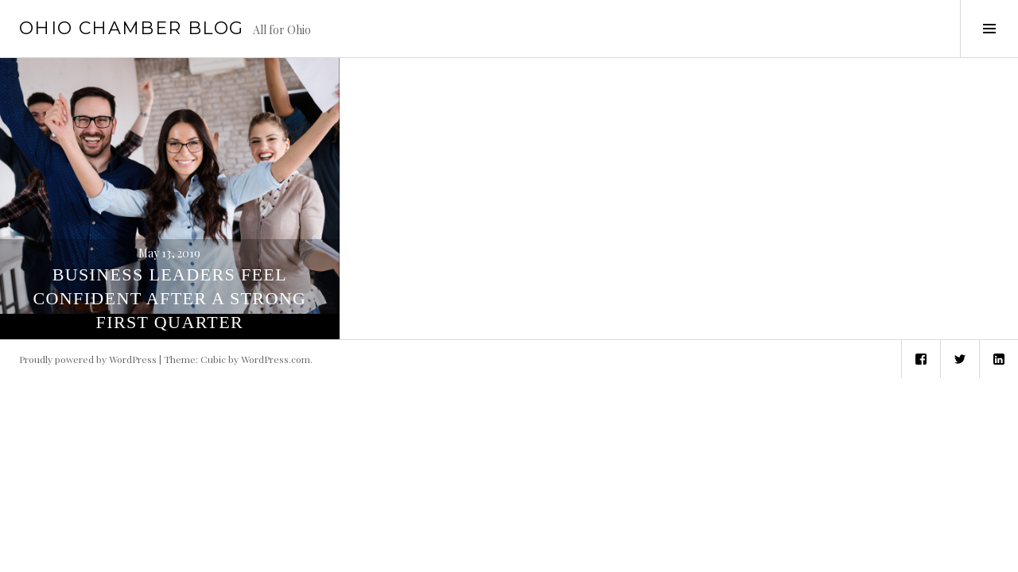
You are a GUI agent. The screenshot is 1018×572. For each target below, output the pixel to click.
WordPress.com (275, 359)
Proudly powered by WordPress (88, 359)
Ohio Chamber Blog (131, 28)
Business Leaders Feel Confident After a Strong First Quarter (169, 298)
